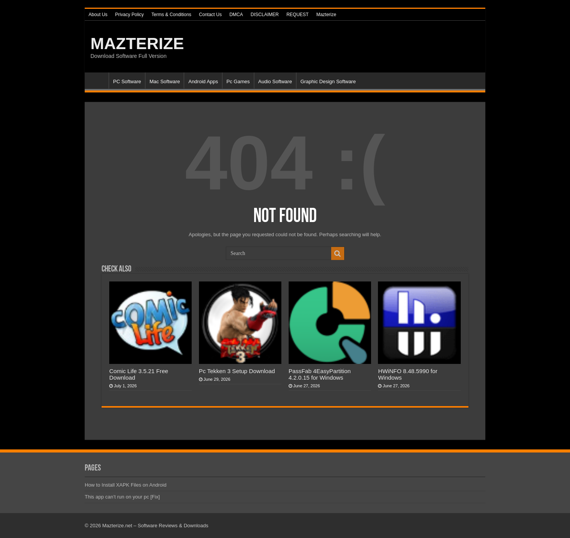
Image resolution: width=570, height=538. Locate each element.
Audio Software (275, 81)
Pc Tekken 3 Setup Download (237, 371)
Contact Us (210, 14)
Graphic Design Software (328, 81)
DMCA (236, 14)
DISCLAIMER (265, 14)
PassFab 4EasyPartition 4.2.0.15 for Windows (320, 374)
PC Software (127, 81)
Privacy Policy (129, 14)
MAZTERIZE (137, 43)
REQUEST (297, 14)
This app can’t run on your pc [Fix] (122, 497)
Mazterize (326, 14)
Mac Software (164, 81)
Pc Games (238, 81)
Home (98, 80)
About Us (98, 14)
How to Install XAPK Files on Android (125, 485)
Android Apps (203, 81)
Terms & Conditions (171, 14)
